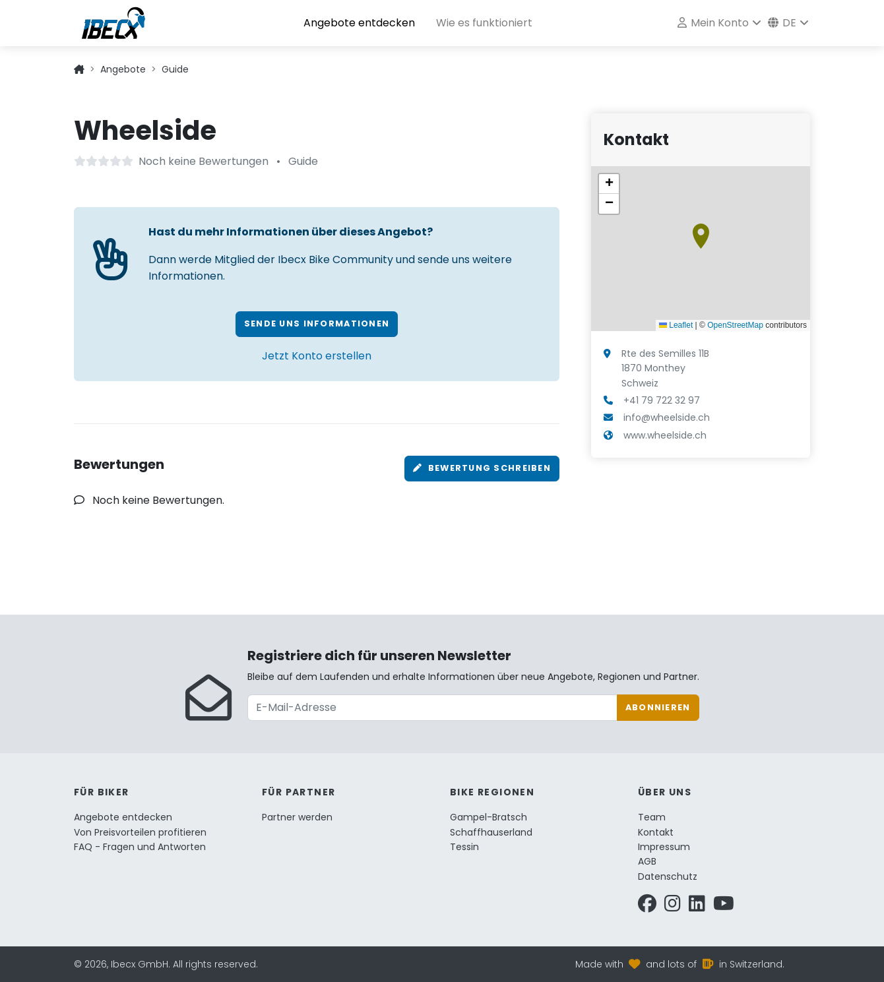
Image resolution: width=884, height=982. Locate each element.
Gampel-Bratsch (488, 817)
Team (652, 817)
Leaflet (676, 325)
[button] (701, 236)
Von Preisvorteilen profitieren (140, 832)
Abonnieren (658, 707)
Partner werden (297, 817)
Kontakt (656, 832)
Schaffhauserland (491, 832)
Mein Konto (713, 22)
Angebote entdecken (359, 22)
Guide (175, 69)
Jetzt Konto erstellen (316, 355)
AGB (647, 861)
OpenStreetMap (735, 325)
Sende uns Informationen (316, 323)
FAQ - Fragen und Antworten (140, 846)
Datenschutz (667, 876)
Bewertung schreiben (482, 468)
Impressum (664, 846)
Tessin (464, 846)
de (782, 22)
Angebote (123, 69)
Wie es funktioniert (484, 22)
